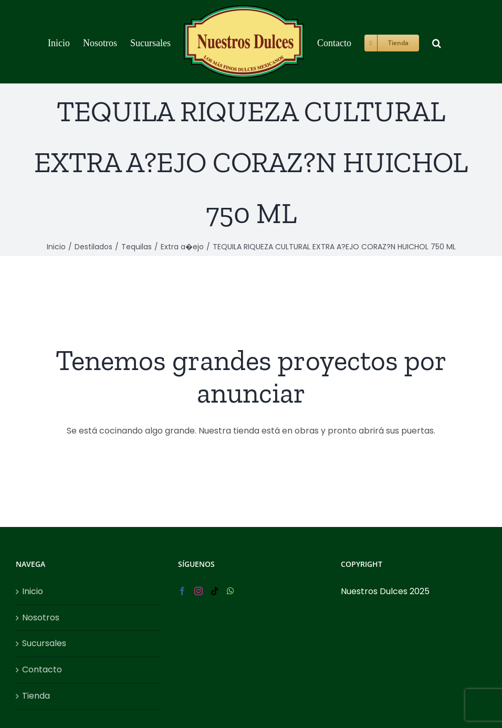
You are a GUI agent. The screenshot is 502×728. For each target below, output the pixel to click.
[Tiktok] (215, 591)
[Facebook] (182, 591)
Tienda (36, 696)
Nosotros (40, 617)
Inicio (32, 591)
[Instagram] (198, 591)
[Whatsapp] (230, 591)
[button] (436, 42)
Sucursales (44, 643)
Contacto (42, 669)
